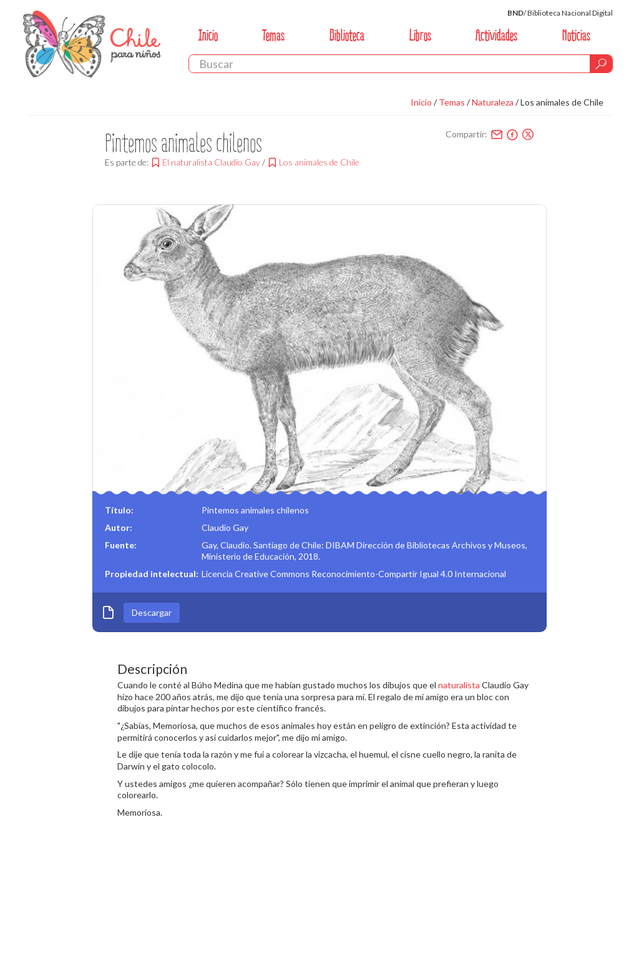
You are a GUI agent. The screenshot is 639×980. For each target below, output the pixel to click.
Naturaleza (493, 102)
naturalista (459, 685)
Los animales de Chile (561, 102)
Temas (273, 35)
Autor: (118, 527)
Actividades (496, 35)
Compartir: (466, 134)
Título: (119, 510)
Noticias (576, 35)
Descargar (152, 612)
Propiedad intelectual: (151, 573)
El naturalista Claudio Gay (211, 162)
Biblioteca (346, 35)
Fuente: (121, 545)
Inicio (208, 35)
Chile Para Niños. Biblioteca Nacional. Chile (91, 43)
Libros (420, 35)
